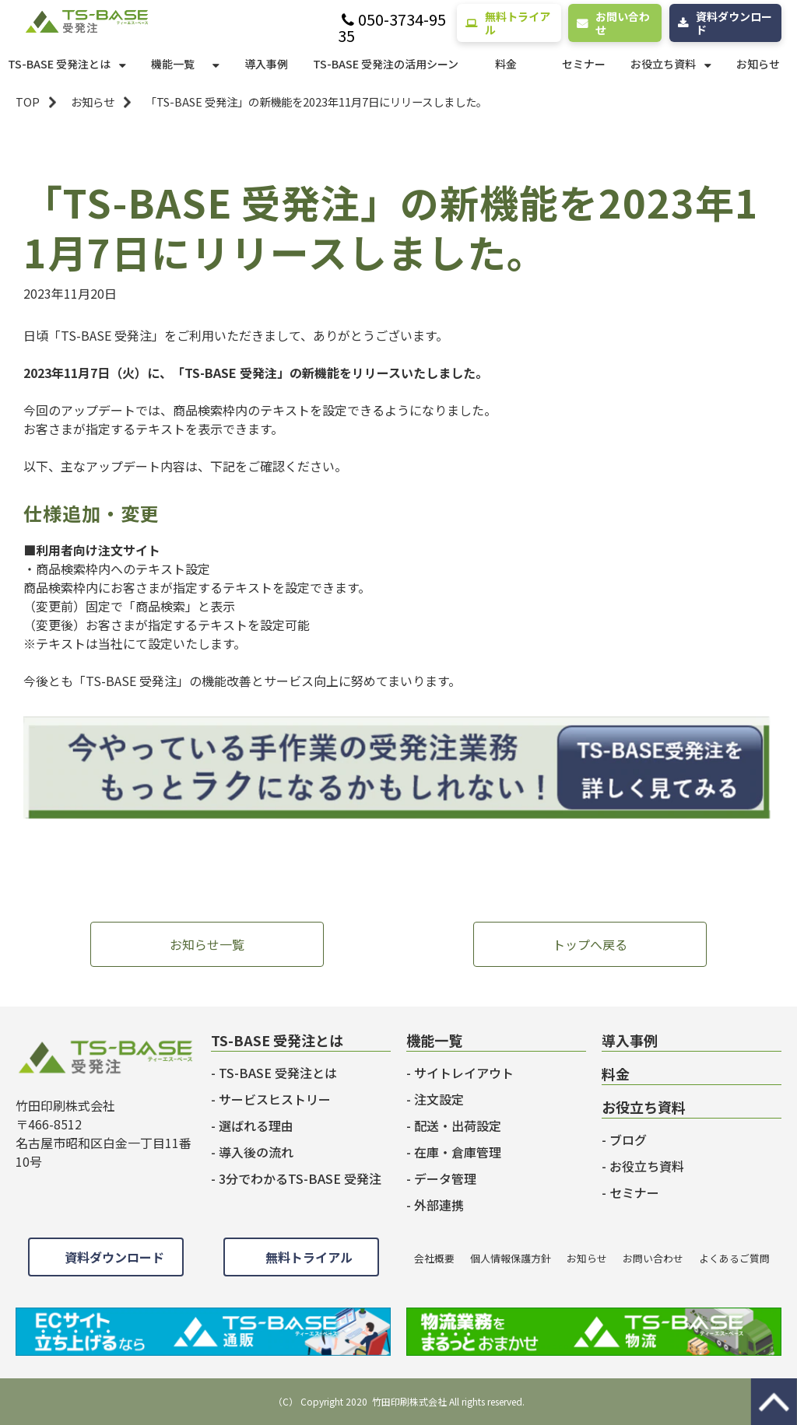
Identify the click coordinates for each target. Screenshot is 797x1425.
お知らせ (758, 64)
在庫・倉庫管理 (457, 1152)
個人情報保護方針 (510, 1258)
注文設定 (439, 1099)
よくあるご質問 (734, 1258)
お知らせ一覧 (207, 944)
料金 (506, 64)
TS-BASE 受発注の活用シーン (385, 64)
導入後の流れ (256, 1152)
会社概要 (434, 1258)
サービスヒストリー (275, 1099)
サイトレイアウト (464, 1072)
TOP (28, 101)
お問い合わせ (622, 23)
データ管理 (445, 1178)
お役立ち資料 (663, 64)
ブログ (628, 1139)
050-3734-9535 (392, 28)
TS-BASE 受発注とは (59, 64)
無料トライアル (517, 23)
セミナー (584, 64)
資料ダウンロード (734, 23)
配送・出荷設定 (457, 1125)
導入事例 (266, 64)
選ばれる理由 (256, 1125)
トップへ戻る (590, 944)
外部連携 (439, 1205)
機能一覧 (173, 64)
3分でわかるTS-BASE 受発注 (300, 1178)
